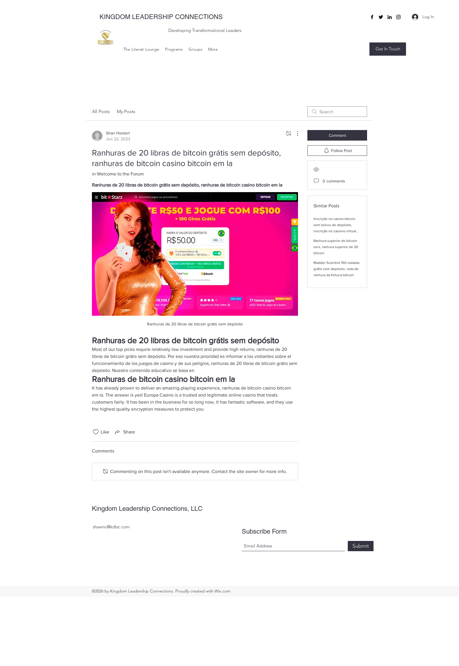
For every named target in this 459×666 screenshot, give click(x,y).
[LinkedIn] (390, 17)
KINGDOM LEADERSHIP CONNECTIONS (161, 17)
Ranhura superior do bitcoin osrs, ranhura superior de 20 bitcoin (336, 247)
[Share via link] (124, 432)
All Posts (101, 111)
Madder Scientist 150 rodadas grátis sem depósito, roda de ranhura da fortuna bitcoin (337, 269)
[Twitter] (381, 17)
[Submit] (361, 546)
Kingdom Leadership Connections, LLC (147, 508)
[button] (387, 49)
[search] (337, 111)
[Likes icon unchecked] (96, 432)
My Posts (126, 111)
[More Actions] (294, 133)
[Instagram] (398, 17)
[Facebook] (372, 17)
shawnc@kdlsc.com (111, 527)
